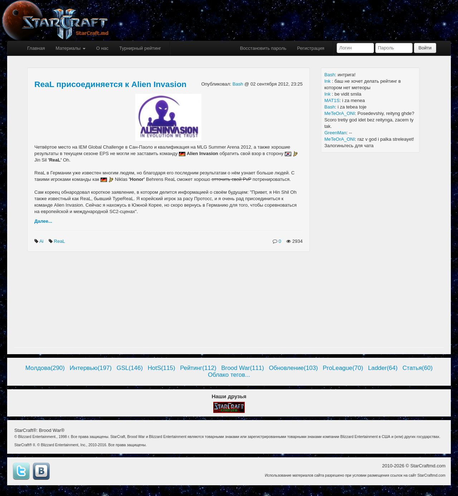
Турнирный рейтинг (140, 48)
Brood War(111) (242, 368)
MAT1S (332, 100)
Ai (42, 241)
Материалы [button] (70, 48)
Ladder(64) (383, 368)
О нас (102, 48)
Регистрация (310, 48)
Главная (36, 48)
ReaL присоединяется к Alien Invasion (110, 84)
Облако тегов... (229, 374)
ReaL (60, 241)
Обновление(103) (293, 368)
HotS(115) (161, 368)
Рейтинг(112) (198, 368)
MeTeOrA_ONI (340, 113)
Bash (238, 84)
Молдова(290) (45, 368)
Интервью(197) (90, 368)
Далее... (43, 221)
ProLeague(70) (343, 368)
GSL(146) (130, 368)
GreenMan (335, 132)
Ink (328, 81)
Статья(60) (418, 368)
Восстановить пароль (263, 48)
